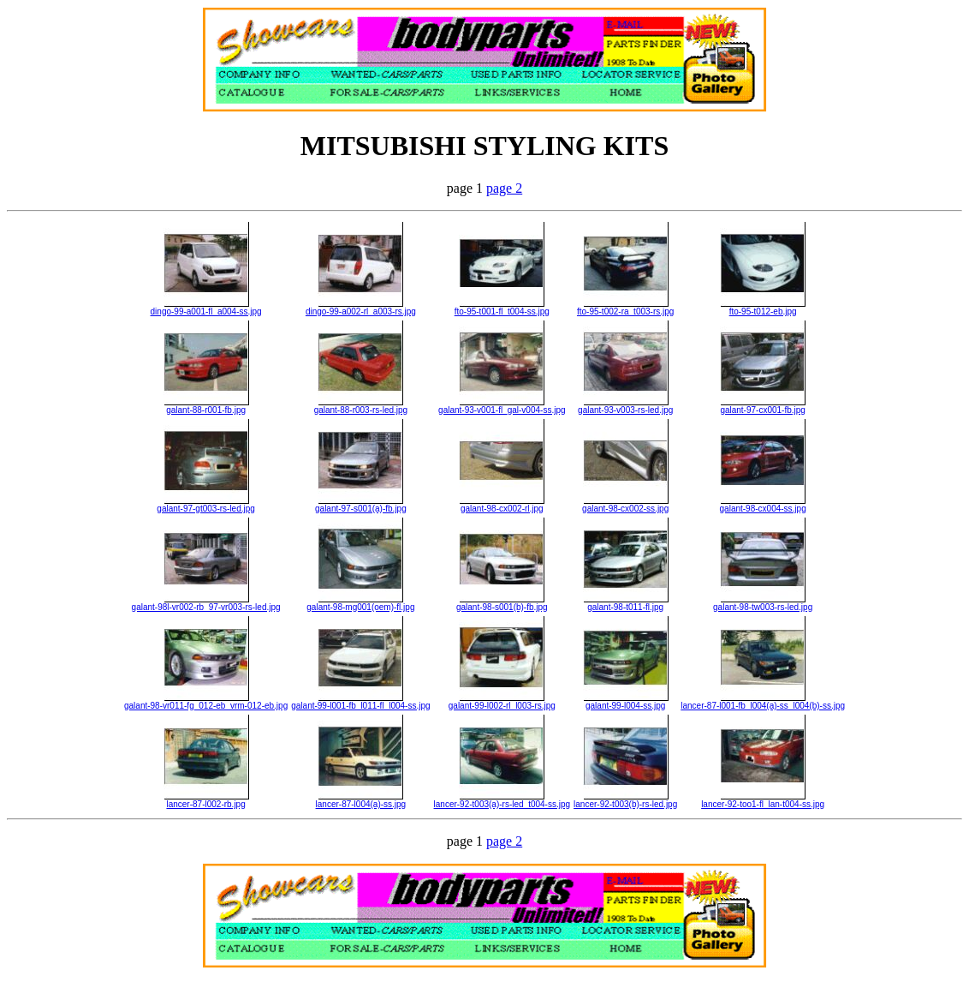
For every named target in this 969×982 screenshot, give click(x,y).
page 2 (504, 188)
